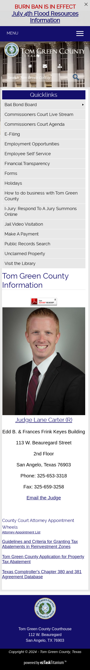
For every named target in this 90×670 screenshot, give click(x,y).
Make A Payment (22, 233)
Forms (11, 173)
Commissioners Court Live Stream (39, 114)
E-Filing (12, 134)
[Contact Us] (45, 71)
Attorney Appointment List (21, 532)
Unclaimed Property (25, 253)
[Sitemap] (60, 71)
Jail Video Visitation (24, 224)
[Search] (38, 77)
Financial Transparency (27, 163)
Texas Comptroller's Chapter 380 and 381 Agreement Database (42, 574)
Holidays (13, 183)
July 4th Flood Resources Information (45, 17)
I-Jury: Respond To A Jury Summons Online (41, 211)
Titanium (52, 662)
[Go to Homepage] (30, 71)
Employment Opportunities (32, 143)
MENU (12, 33)
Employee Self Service (28, 153)
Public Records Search (27, 243)
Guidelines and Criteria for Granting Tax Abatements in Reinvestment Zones (40, 544)
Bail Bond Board (21, 104)
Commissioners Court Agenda (35, 124)
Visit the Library (20, 263)
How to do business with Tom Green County (41, 195)
